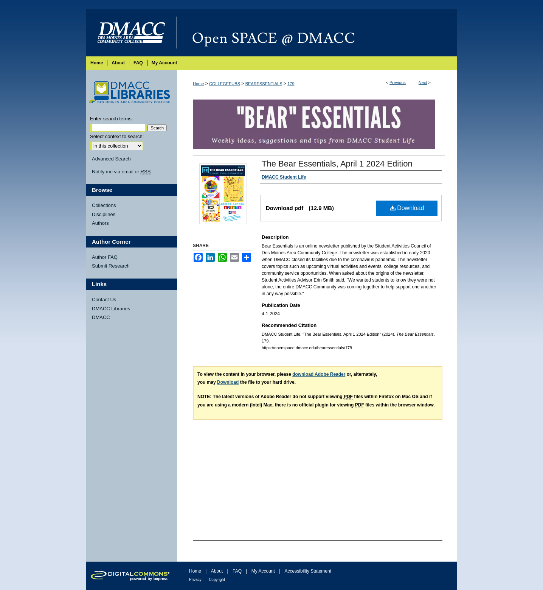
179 (290, 83)
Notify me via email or (121, 172)
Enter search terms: (111, 118)
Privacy (195, 580)
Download (407, 208)
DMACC (101, 317)
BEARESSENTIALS (263, 83)
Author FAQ (105, 257)
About (217, 571)
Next (423, 82)
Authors (100, 223)
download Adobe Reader (318, 374)
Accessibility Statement (308, 571)
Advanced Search (111, 159)
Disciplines (103, 214)
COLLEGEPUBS (224, 83)
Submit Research (111, 266)
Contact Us (104, 299)
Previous (397, 82)
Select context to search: (117, 136)
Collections (104, 205)
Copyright (217, 580)
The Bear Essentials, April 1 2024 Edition (337, 163)
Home (198, 83)
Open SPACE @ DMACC (317, 32)
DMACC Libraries (111, 308)
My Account (263, 571)
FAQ (237, 571)
